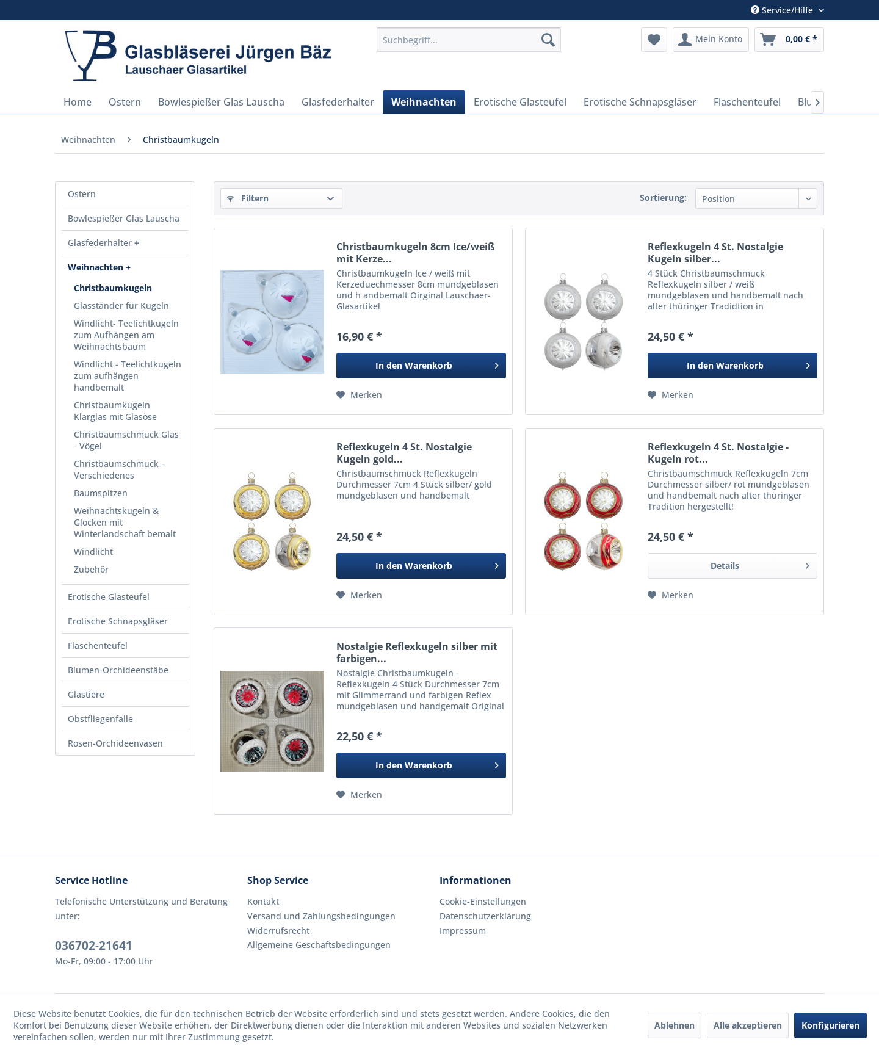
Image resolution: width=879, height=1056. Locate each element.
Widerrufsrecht (278, 930)
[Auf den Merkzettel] (359, 395)
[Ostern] (125, 102)
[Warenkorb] (789, 39)
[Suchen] (548, 39)
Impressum (463, 930)
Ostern (82, 194)
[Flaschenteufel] (747, 102)
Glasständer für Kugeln (121, 305)
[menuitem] (469, 39)
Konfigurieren (830, 1025)
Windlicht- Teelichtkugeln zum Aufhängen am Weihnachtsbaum (126, 334)
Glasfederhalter (101, 242)
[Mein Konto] (711, 39)
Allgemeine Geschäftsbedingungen (319, 944)
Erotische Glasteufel (109, 596)
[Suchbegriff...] (469, 39)
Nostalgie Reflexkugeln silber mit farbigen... (416, 652)
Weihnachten (97, 267)
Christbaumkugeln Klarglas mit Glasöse (115, 410)
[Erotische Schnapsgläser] (640, 102)
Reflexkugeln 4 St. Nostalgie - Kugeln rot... (718, 453)
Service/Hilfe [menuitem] (783, 10)
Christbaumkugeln (113, 288)
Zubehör (91, 569)
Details (760, 563)
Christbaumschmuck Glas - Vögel (126, 440)
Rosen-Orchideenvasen (115, 743)
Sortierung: (663, 197)
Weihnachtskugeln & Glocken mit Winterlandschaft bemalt (125, 522)
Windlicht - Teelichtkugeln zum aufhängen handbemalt (127, 375)
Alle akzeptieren (748, 1025)
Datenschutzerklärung (485, 916)
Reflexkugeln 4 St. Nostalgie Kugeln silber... (715, 252)
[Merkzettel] (654, 39)
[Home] (77, 102)
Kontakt (263, 901)
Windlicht (93, 551)
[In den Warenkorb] (421, 365)
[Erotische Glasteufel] (520, 102)
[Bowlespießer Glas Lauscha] (221, 102)
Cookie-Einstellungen (483, 901)
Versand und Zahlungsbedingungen (321, 916)
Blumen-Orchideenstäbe (118, 670)
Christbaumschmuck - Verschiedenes (119, 469)
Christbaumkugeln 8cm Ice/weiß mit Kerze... (415, 252)
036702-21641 (93, 945)
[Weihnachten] (424, 102)
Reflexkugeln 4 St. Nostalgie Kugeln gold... (404, 453)
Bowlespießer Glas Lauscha (123, 218)
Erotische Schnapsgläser (118, 621)
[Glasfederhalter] (338, 102)
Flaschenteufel (98, 645)
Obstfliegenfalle (100, 719)
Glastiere (86, 694)
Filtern (248, 198)
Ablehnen (674, 1025)
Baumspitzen (101, 493)
